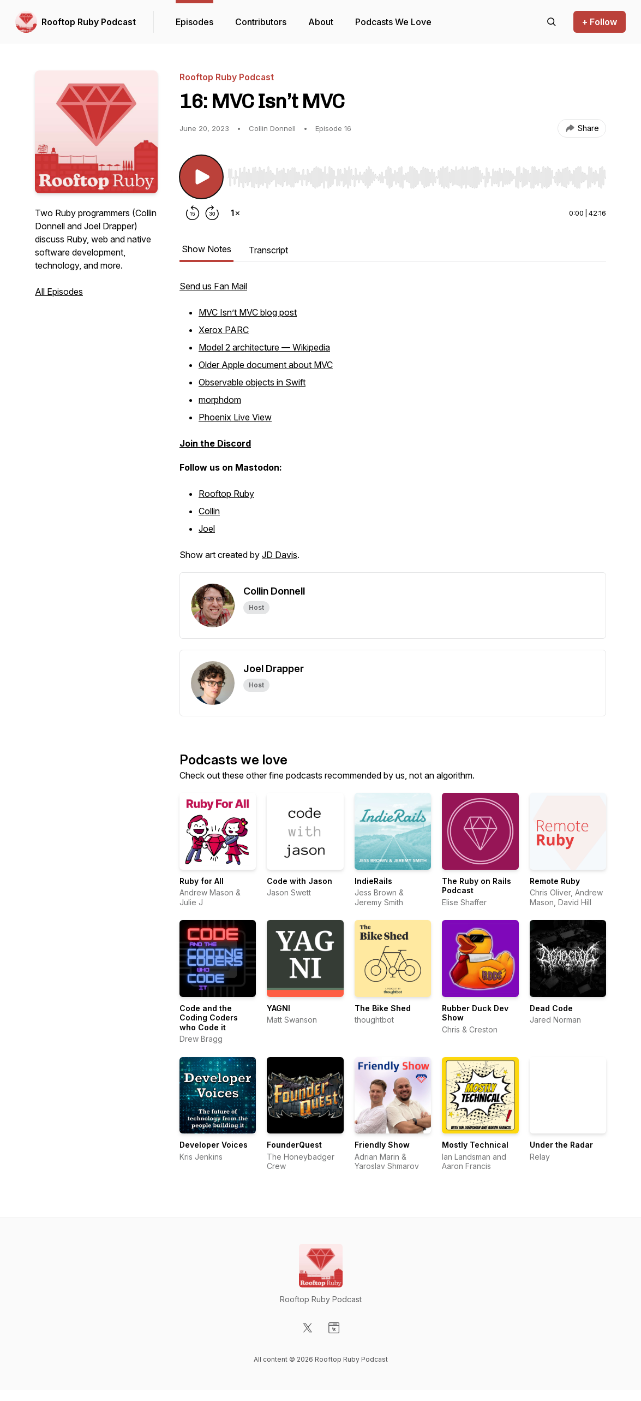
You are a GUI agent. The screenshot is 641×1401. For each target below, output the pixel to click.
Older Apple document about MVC (266, 364)
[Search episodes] (551, 21)
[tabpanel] (392, 426)
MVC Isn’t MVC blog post (248, 312)
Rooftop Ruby (226, 493)
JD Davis (279, 554)
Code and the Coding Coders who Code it (208, 1018)
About (320, 21)
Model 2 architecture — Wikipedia (264, 347)
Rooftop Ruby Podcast (88, 21)
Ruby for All (201, 881)
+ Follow (599, 21)
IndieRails (373, 881)
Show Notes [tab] (206, 249)
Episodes (194, 21)
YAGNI (278, 1008)
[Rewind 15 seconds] (192, 213)
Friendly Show (382, 1144)
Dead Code (551, 1008)
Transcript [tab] (268, 250)
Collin (209, 511)
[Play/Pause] (201, 177)
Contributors (260, 21)
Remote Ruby (555, 881)
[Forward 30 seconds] (212, 213)
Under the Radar (561, 1144)
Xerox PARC (224, 329)
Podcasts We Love (393, 21)
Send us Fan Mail (213, 286)
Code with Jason (299, 881)
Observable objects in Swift (252, 382)
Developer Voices (213, 1144)
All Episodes (59, 291)
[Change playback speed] (235, 213)
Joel (207, 528)
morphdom (220, 399)
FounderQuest (294, 1144)
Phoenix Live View (235, 417)
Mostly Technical (475, 1144)
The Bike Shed (383, 1008)
